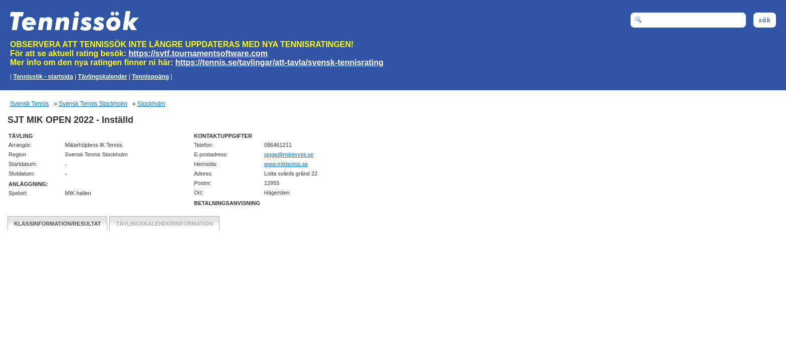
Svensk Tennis (29, 103)
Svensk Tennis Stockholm (93, 103)
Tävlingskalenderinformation (164, 224)
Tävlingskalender (102, 76)
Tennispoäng (150, 76)
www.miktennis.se (286, 164)
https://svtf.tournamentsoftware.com (198, 53)
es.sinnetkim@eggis (289, 154)
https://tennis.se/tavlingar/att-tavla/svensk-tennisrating (279, 62)
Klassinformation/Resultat (57, 224)
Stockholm (151, 103)
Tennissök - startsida (43, 76)
